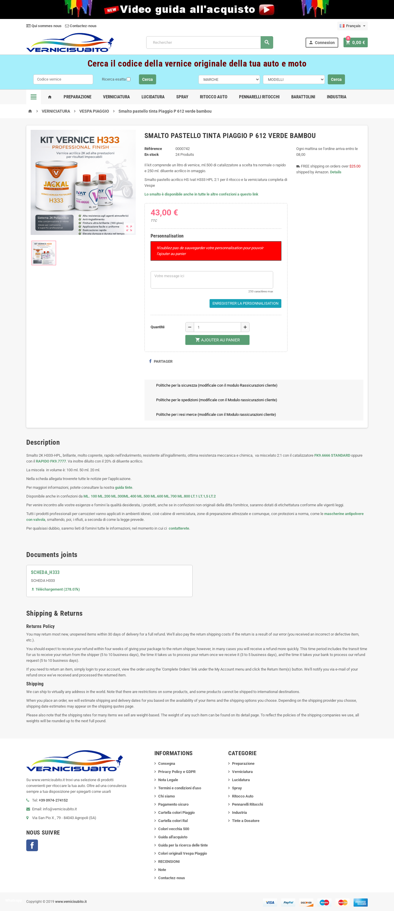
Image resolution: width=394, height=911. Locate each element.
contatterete (178, 528)
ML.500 (143, 496)
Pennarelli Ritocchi (259, 97)
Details (335, 172)
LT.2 (212, 496)
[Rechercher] (211, 42)
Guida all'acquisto (172, 837)
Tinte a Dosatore (245, 820)
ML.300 (117, 496)
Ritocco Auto (213, 97)
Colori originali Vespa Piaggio (182, 853)
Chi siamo (166, 796)
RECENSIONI (169, 861)
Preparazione (77, 97)
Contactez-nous (81, 26)
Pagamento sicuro (173, 804)
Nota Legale (168, 780)
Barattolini (303, 97)
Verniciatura (116, 97)
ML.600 (157, 496)
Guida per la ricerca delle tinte (183, 845)
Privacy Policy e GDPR (177, 771)
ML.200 (104, 496)
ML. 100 (90, 496)
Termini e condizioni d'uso (179, 788)
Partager (160, 361)
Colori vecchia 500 (173, 829)
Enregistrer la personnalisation (245, 303)
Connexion (323, 42)
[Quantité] (217, 327)
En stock (151, 154)
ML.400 (130, 496)
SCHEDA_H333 (45, 572)
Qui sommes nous (44, 26)
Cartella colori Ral (173, 820)
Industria (336, 97)
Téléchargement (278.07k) (55, 589)
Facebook (32, 845)
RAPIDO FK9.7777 (51, 461)
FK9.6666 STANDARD (332, 455)
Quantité (158, 327)
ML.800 (183, 496)
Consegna (166, 763)
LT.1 (194, 496)
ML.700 (170, 496)
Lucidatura (153, 97)
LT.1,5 (203, 496)
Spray (182, 97)
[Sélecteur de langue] (352, 26)
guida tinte (123, 487)
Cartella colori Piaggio (176, 812)
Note (162, 870)
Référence (153, 148)
